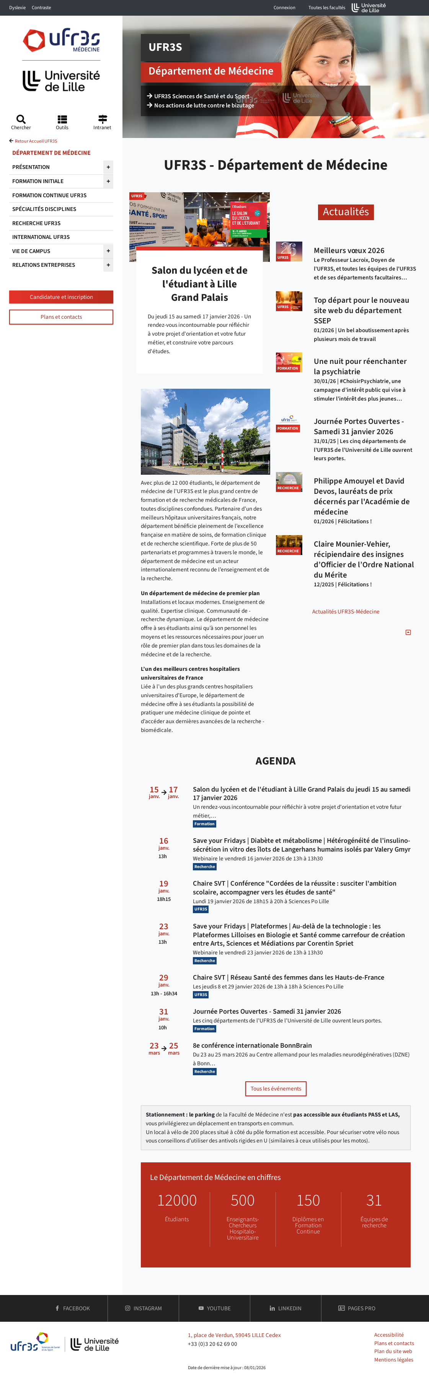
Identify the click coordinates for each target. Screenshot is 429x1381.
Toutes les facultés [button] (326, 7)
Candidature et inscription (61, 297)
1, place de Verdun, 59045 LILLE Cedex (234, 1335)
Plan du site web (393, 1351)
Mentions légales (393, 1360)
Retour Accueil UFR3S (36, 141)
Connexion (284, 7)
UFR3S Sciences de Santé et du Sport (198, 96)
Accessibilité (389, 1335)
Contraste (41, 7)
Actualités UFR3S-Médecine (346, 611)
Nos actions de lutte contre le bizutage (200, 105)
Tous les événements (276, 1088)
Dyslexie (17, 7)
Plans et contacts (61, 317)
